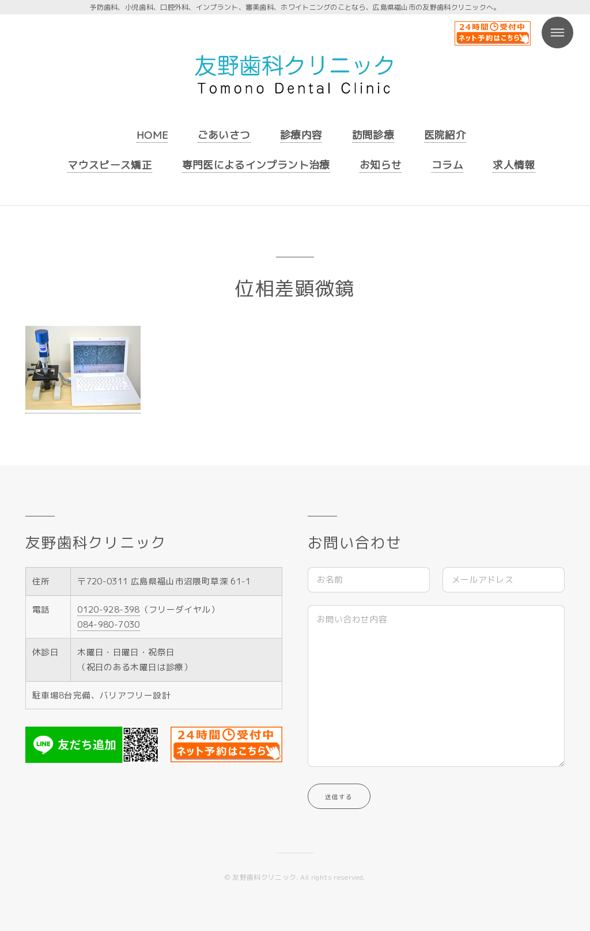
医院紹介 (445, 135)
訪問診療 (373, 135)
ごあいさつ (224, 135)
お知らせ (381, 165)
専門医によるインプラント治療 (256, 165)
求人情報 (514, 165)
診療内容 (301, 135)
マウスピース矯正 (109, 165)
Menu (557, 32)
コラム (447, 165)
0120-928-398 (108, 609)
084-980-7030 (108, 624)
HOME (152, 135)
